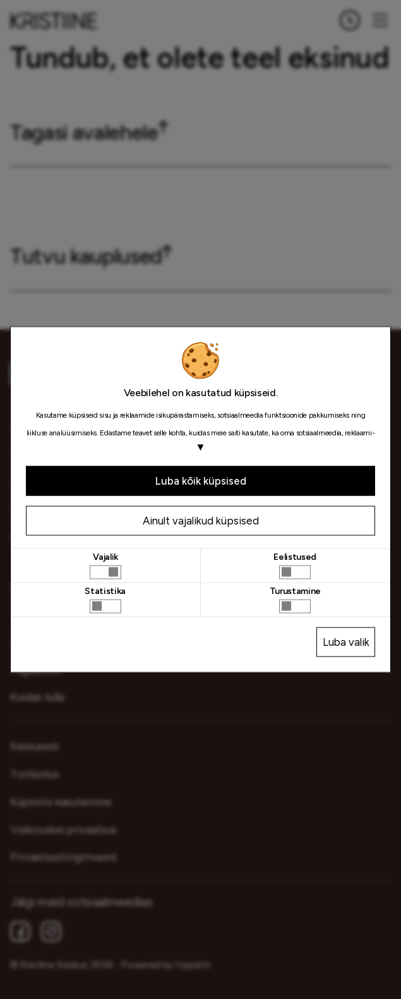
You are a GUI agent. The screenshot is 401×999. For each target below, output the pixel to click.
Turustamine (295, 591)
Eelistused (294, 557)
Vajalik (105, 557)
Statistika (105, 591)
